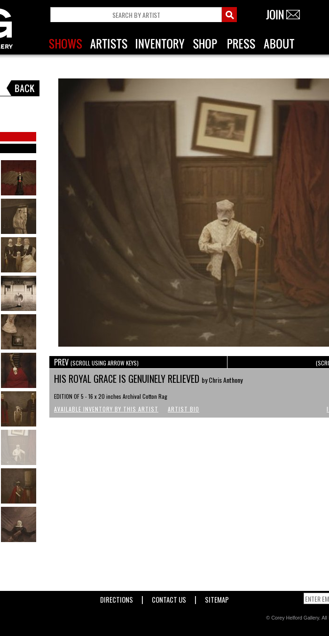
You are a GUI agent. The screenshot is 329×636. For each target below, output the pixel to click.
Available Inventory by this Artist (106, 409)
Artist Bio (183, 409)
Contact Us (169, 598)
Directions (116, 598)
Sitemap (217, 598)
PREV (96, 362)
